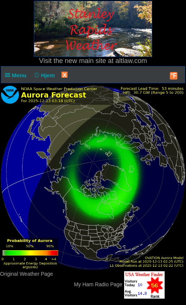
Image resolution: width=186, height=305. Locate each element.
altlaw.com (131, 61)
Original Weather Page (26, 274)
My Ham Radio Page (98, 284)
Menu (17, 75)
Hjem (44, 75)
